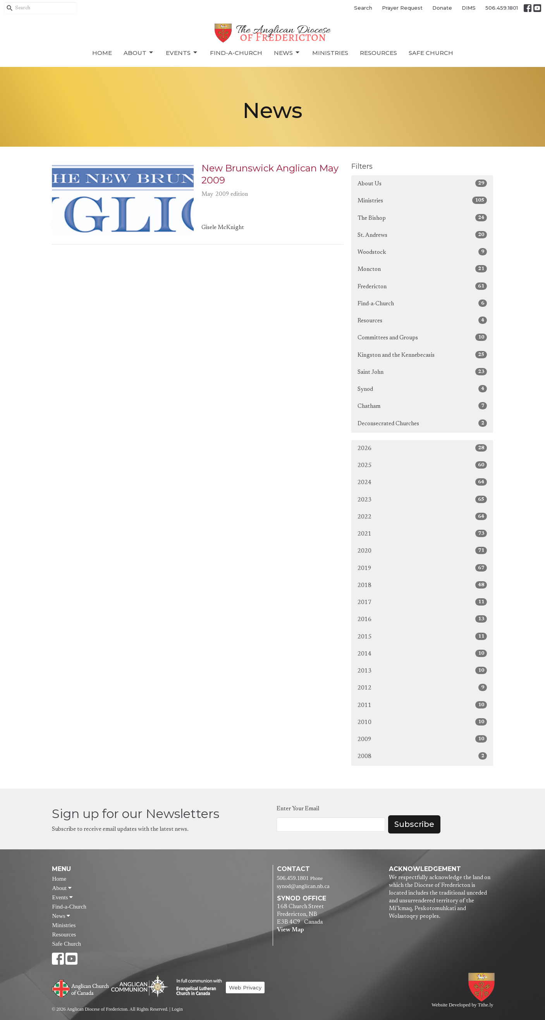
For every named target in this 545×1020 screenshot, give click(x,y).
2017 (422, 602)
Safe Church (431, 52)
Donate (442, 8)
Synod (422, 388)
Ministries (330, 52)
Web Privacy (245, 987)
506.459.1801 (501, 8)
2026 (422, 448)
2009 (422, 739)
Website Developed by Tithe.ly (462, 1005)
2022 (422, 516)
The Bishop (422, 217)
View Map (290, 930)
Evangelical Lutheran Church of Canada (196, 987)
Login (177, 1009)
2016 (422, 619)
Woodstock (422, 251)
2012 (422, 687)
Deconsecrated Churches (422, 423)
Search (363, 8)
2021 (422, 533)
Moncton (422, 268)
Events (182, 52)
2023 (422, 499)
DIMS (469, 8)
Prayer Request (402, 8)
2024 (422, 482)
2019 (422, 568)
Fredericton (422, 286)
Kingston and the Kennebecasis (422, 354)
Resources (378, 52)
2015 (422, 636)
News (287, 52)
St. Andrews (422, 234)
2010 (422, 722)
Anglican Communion (139, 986)
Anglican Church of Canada (81, 987)
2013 (422, 670)
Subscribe (414, 824)
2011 (422, 705)
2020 (422, 550)
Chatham (422, 405)
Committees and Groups (422, 337)
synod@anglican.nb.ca (303, 886)
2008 (422, 756)
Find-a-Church (236, 52)
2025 (422, 465)
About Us (422, 183)
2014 (422, 653)
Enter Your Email (298, 809)
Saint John (422, 371)
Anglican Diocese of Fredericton (482, 987)
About (139, 52)
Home (102, 52)
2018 (422, 585)
